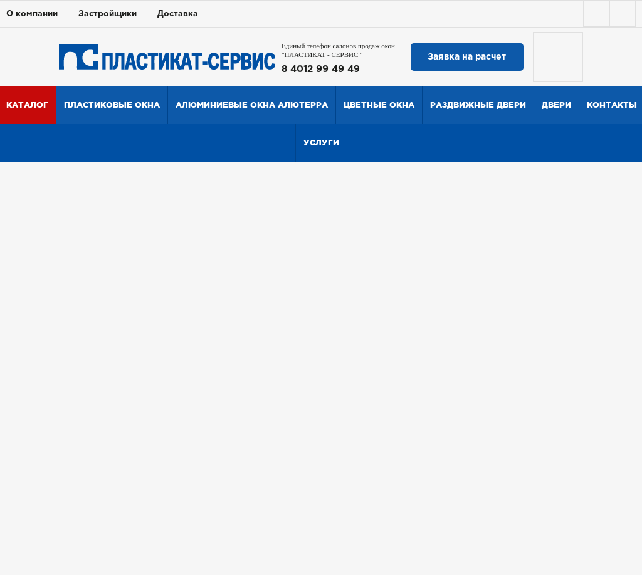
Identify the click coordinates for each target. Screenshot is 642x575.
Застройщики (107, 14)
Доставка (177, 14)
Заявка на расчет (467, 57)
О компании (32, 14)
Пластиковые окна (112, 105)
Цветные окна (379, 105)
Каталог (27, 105)
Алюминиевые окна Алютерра (252, 105)
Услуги (321, 142)
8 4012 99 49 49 (321, 69)
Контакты (612, 105)
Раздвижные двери (478, 105)
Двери (556, 105)
